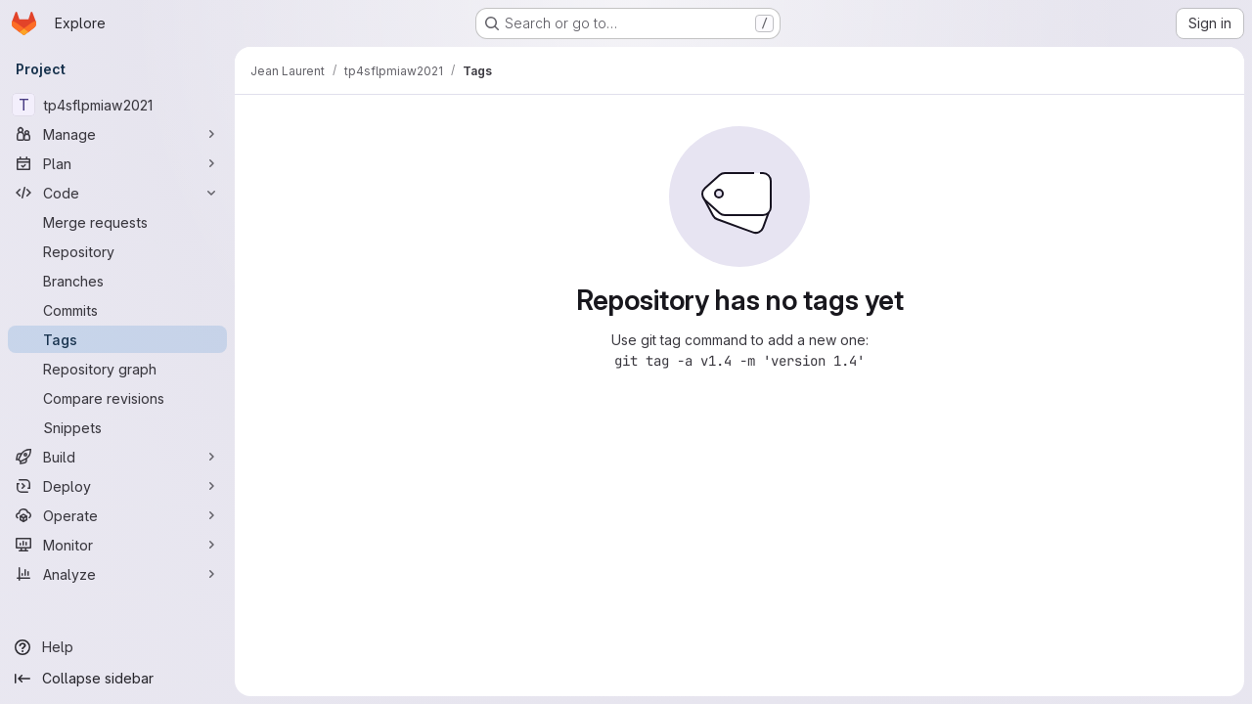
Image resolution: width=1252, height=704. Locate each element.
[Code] (117, 192)
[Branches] (117, 280)
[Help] (117, 647)
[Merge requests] (117, 222)
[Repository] (117, 251)
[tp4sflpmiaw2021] (117, 104)
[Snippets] (117, 427)
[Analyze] (117, 574)
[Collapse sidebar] (117, 678)
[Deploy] (117, 486)
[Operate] (117, 515)
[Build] (117, 456)
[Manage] (117, 134)
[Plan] (117, 163)
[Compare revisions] (117, 398)
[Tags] (117, 339)
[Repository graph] (117, 368)
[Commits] (117, 310)
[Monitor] (117, 544)
